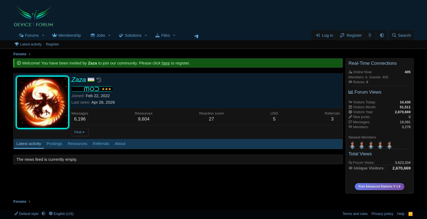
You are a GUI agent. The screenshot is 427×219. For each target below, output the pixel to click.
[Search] (401, 35)
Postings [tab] (54, 143)
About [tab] (120, 143)
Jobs (100, 35)
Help (401, 214)
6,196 (80, 119)
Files (165, 35)
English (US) (61, 214)
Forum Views (365, 92)
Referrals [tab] (101, 143)
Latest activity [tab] (28, 143)
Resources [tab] (77, 143)
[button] (43, 35)
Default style (26, 214)
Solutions (133, 35)
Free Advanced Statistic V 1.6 (380, 186)
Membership (69, 35)
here (166, 63)
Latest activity (31, 44)
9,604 (144, 119)
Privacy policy (382, 214)
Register (52, 44)
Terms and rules (355, 214)
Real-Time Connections (373, 63)
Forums (32, 35)
